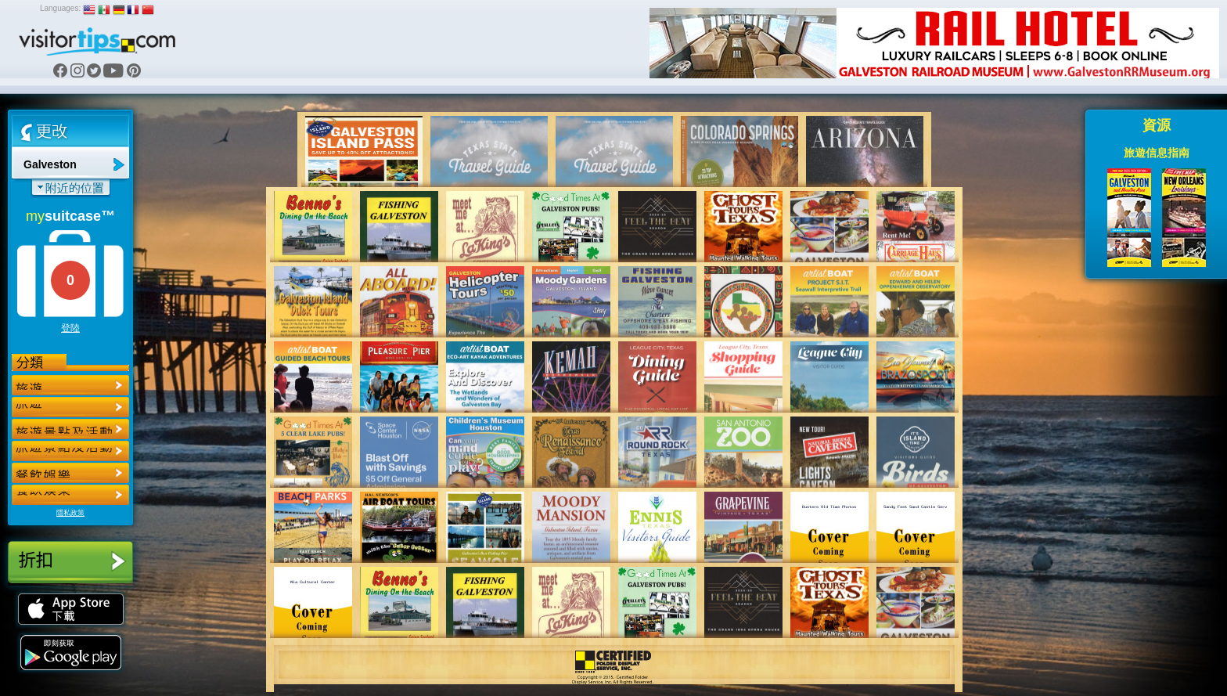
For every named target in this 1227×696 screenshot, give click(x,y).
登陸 (70, 328)
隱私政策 (70, 513)
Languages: (60, 8)
